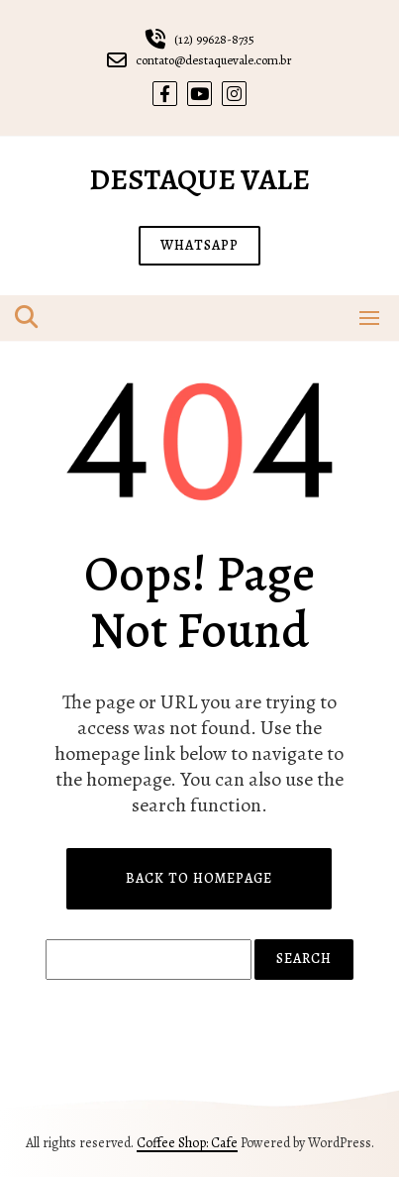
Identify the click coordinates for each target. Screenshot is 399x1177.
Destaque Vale (199, 179)
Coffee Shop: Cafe (187, 1142)
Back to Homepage (199, 878)
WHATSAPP (199, 245)
